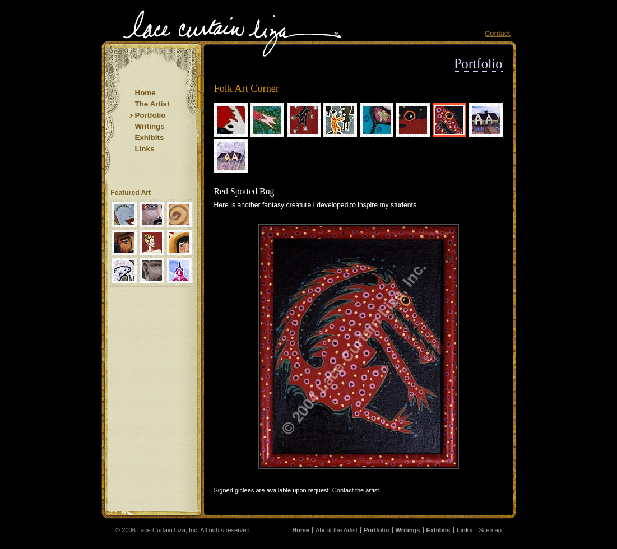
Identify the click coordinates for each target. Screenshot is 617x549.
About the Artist (337, 530)
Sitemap (490, 530)
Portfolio (478, 63)
